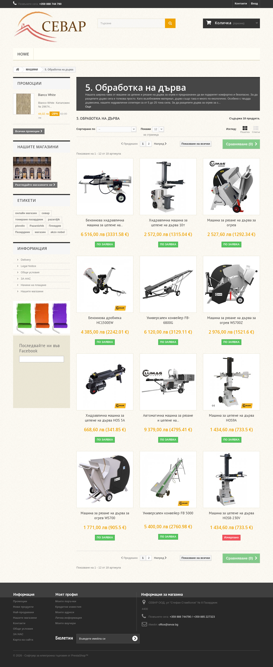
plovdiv (20, 225)
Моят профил (66, 594)
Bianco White (47, 95)
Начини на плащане (33, 285)
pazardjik (54, 219)
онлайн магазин (26, 213)
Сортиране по (85, 129)
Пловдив (55, 225)
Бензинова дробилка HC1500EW (104, 320)
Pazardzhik (37, 225)
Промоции (29, 83)
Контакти (241, 3)
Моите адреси (64, 612)
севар (46, 213)
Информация (32, 248)
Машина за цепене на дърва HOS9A (231, 418)
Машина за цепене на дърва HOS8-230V (231, 515)
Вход (254, 3)
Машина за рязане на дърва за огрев (231, 222)
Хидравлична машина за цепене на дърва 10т (168, 222)
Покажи (146, 129)
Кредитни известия (68, 606)
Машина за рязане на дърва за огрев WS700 (105, 515)
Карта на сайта (23, 639)
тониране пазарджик (29, 219)
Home (23, 54)
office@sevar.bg (168, 624)
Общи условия (29, 272)
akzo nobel (58, 232)
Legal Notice (28, 266)
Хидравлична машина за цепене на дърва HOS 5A (105, 418)
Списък (256, 129)
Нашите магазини (37, 146)
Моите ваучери (65, 623)
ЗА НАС (25, 278)
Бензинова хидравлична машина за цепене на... (105, 222)
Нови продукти (23, 606)
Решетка (245, 129)
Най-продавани (23, 612)
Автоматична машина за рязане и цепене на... (168, 418)
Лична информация (68, 617)
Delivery (25, 259)
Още (88, 106)
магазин (40, 232)
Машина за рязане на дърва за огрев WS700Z (231, 320)
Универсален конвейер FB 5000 (168, 513)
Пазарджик (22, 232)
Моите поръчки (65, 601)
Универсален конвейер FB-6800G (168, 320)
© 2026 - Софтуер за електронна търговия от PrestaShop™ (50, 655)
